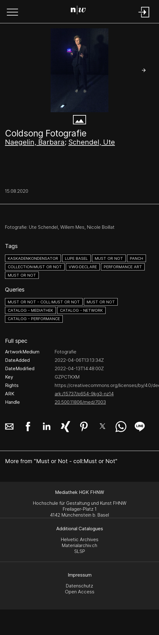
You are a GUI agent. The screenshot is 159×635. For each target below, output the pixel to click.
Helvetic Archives (79, 539)
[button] (12, 12)
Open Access (79, 592)
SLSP (79, 551)
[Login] (144, 18)
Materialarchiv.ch (79, 545)
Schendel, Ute (91, 142)
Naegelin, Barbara (35, 142)
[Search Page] (78, 11)
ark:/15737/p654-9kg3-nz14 (84, 394)
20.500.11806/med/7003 (80, 402)
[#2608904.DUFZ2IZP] (79, 70)
